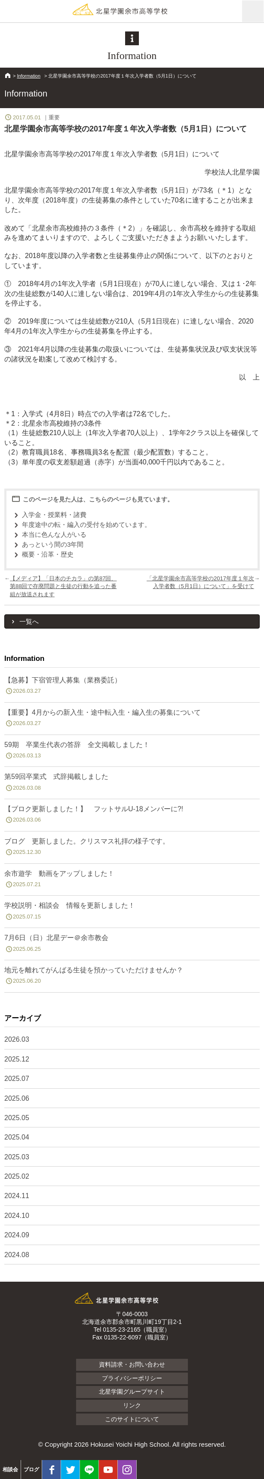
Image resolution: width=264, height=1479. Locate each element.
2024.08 (16, 1254)
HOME (7, 75)
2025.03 (16, 1157)
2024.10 (16, 1215)
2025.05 (16, 1117)
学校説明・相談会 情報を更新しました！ (132, 912)
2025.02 (16, 1176)
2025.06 (16, 1098)
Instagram (127, 1469)
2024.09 (16, 1235)
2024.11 (16, 1195)
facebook (51, 1469)
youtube (108, 1469)
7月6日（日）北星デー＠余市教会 (132, 945)
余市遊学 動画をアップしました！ (132, 880)
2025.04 (16, 1137)
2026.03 (16, 1039)
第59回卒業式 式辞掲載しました (132, 783)
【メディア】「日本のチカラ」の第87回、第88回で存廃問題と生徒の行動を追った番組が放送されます (63, 586)
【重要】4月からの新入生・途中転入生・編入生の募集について (132, 719)
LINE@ (89, 1469)
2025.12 (16, 1059)
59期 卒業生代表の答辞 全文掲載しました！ (132, 752)
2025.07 (16, 1078)
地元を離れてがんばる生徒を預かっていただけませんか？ (132, 977)
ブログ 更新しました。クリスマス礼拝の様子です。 (132, 848)
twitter (70, 1469)
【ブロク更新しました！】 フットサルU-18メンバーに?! (132, 816)
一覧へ (29, 621)
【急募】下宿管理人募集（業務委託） (132, 687)
